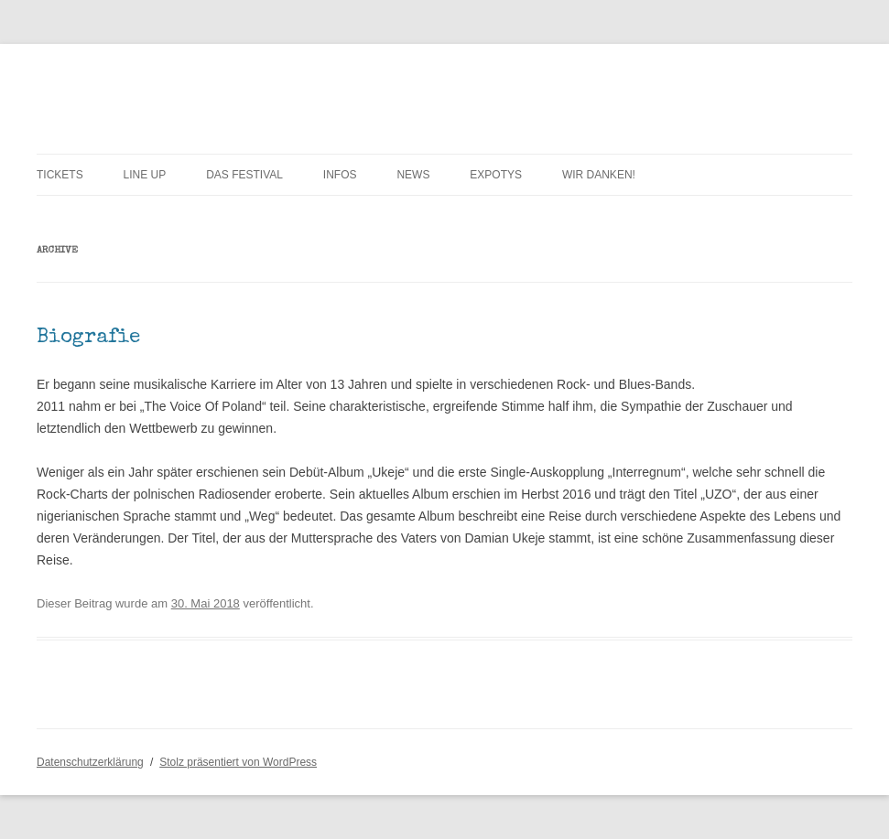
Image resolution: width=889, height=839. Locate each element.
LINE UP (145, 174)
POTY (65, 88)
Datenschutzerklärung (90, 762)
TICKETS (60, 174)
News (412, 174)
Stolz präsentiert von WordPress (238, 762)
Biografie (88, 338)
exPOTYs (496, 174)
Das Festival (244, 174)
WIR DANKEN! (598, 174)
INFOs (340, 174)
